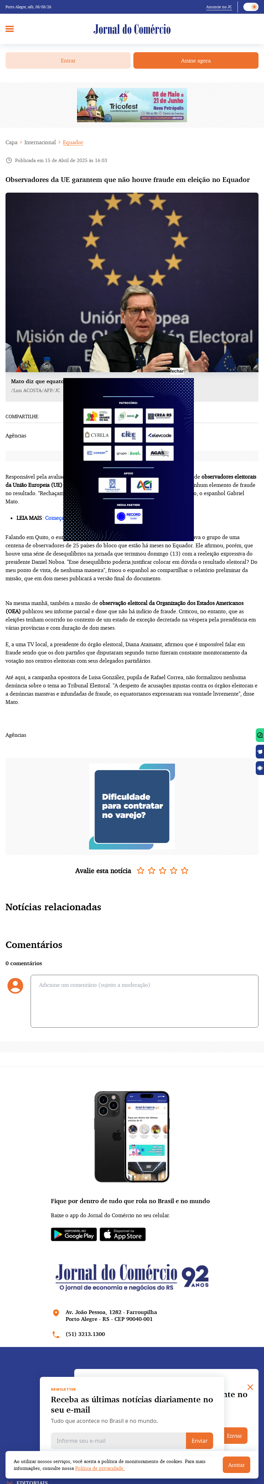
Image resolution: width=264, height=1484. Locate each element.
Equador (73, 142)
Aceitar (236, 1464)
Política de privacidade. (100, 1468)
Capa (12, 142)
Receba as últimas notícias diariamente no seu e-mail (132, 1404)
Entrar (68, 60)
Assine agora (196, 60)
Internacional (40, 142)
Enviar (199, 1441)
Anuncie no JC (219, 6)
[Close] (250, 1387)
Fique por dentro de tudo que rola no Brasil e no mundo (130, 1201)
